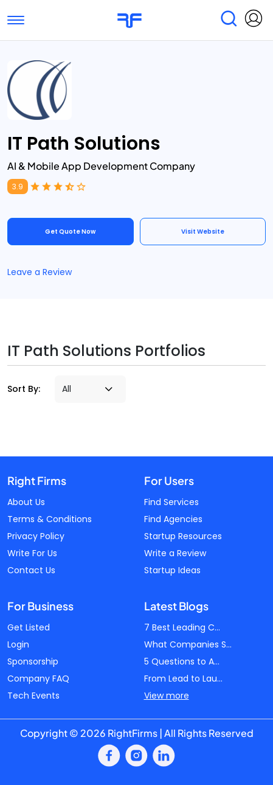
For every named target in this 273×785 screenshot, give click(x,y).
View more (166, 695)
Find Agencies (173, 519)
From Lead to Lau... (183, 678)
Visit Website (202, 231)
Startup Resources (183, 536)
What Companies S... (188, 644)
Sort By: (23, 389)
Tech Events (33, 695)
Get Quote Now (70, 231)
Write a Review (175, 553)
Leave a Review (39, 272)
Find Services (171, 502)
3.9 (17, 186)
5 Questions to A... (181, 661)
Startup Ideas (172, 570)
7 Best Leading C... (182, 627)
